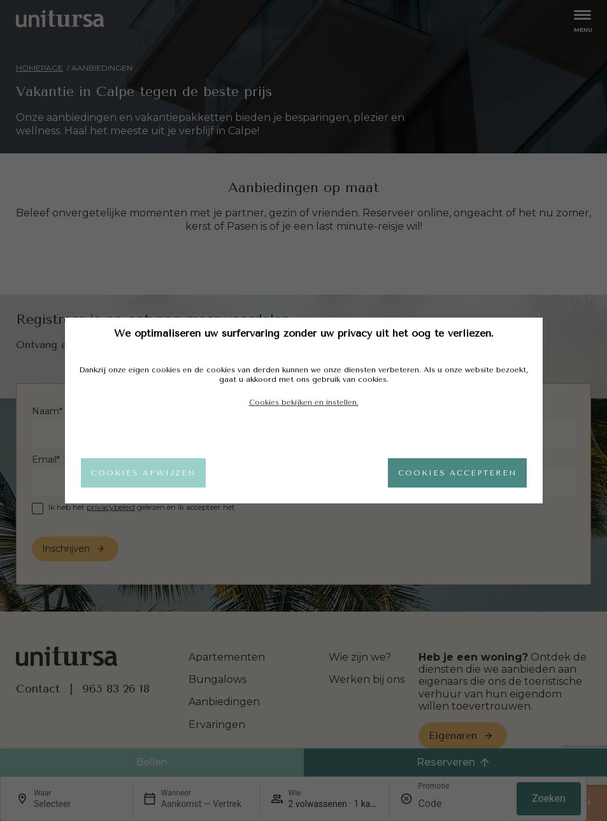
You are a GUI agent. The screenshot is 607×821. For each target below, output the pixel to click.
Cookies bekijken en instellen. (304, 402)
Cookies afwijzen (143, 472)
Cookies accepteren (457, 472)
